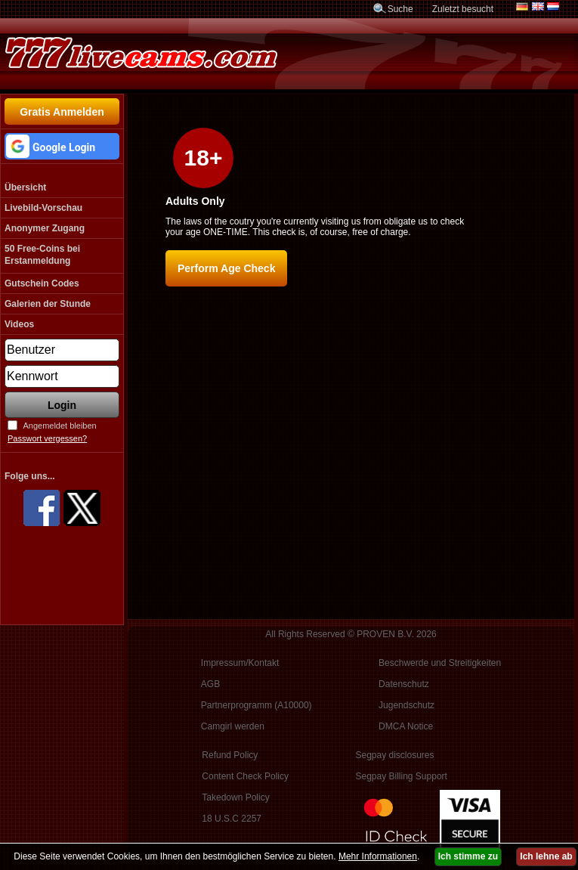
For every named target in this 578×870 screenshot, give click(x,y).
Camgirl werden (232, 726)
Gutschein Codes (42, 283)
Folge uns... (30, 476)
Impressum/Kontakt (240, 663)
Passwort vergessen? (47, 438)
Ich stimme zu (468, 856)
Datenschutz (404, 684)
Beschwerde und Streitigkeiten (440, 663)
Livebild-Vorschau (43, 208)
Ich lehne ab (546, 856)
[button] (62, 146)
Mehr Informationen (377, 856)
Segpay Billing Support (401, 776)
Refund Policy (230, 755)
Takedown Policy (235, 797)
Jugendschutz (406, 705)
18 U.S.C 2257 (231, 818)
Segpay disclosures (394, 755)
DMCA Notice (406, 726)
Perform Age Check (226, 268)
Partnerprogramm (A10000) (256, 705)
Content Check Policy (245, 776)
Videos (19, 324)
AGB (210, 684)
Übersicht (25, 187)
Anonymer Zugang (45, 228)
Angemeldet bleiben (59, 425)
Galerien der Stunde (48, 304)
